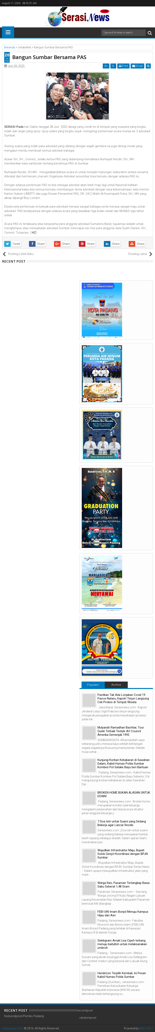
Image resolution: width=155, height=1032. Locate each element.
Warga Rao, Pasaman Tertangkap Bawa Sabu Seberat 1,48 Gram (123, 884)
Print (123, 66)
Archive (116, 684)
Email (137, 66)
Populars (93, 684)
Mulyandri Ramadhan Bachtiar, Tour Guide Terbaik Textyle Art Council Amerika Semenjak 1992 (120, 731)
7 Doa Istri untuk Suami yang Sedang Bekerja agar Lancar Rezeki (121, 823)
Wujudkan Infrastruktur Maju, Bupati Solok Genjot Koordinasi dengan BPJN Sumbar (122, 853)
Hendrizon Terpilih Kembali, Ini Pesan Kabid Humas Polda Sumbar (121, 975)
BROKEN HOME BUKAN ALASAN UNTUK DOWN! (123, 794)
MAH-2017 (146, 1028)
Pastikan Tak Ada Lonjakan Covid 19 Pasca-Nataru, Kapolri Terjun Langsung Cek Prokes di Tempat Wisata (123, 698)
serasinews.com (12, 1028)
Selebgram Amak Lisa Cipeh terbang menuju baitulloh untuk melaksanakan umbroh (122, 944)
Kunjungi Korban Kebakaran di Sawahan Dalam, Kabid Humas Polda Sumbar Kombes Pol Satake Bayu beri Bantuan (123, 763)
